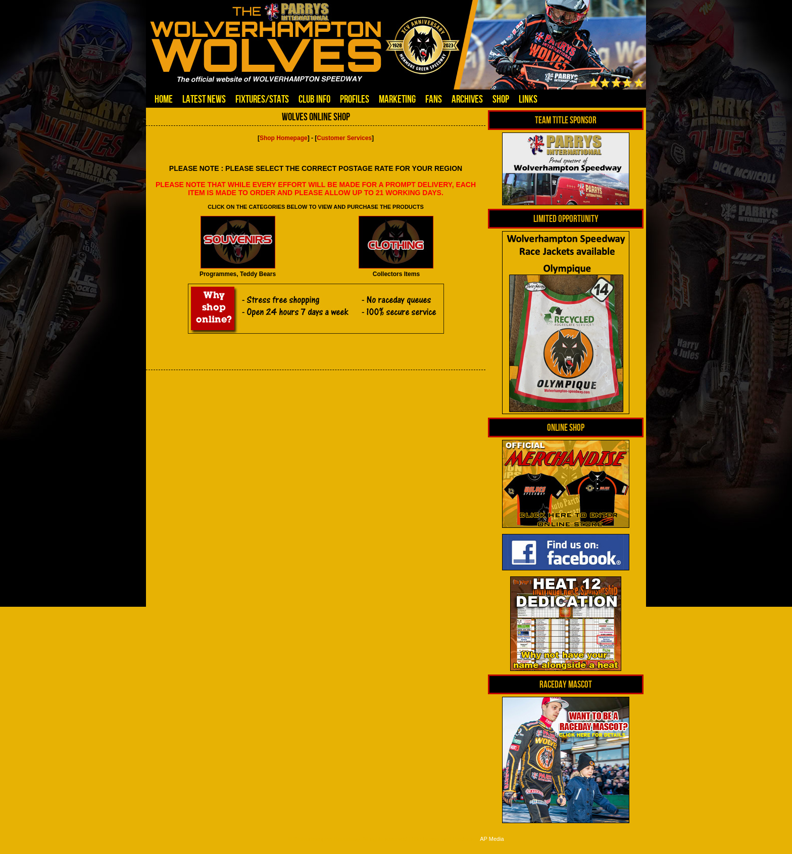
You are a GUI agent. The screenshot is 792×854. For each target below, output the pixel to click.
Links (528, 99)
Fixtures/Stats (262, 99)
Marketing (397, 99)
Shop (500, 99)
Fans (433, 99)
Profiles (354, 99)
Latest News (204, 99)
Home (164, 99)
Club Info (314, 99)
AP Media (492, 839)
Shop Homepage (284, 138)
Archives (467, 99)
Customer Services (344, 138)
